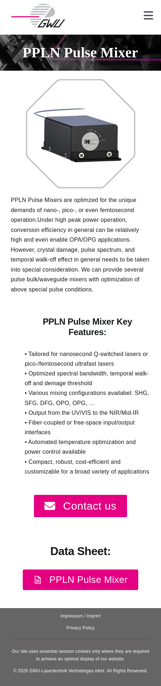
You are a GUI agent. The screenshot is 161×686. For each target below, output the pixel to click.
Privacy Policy (80, 627)
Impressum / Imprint (81, 616)
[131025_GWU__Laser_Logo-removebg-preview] (38, 6)
